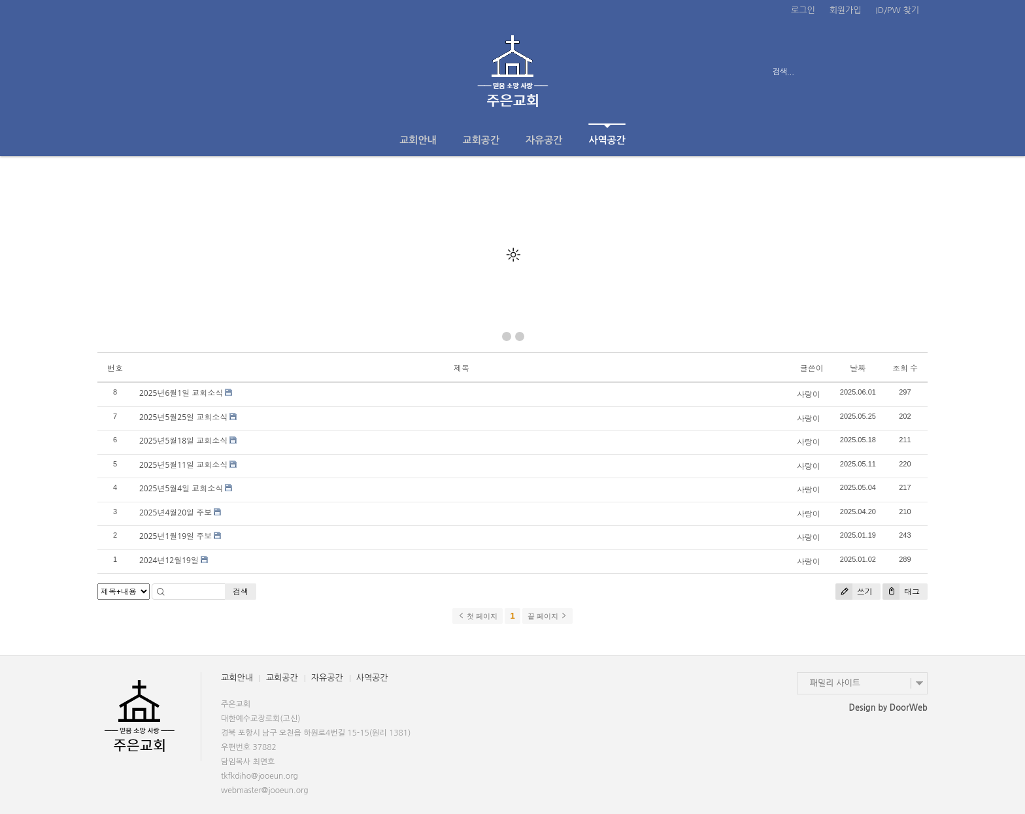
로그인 (803, 10)
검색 (240, 591)
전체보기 (135, 72)
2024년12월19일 (169, 560)
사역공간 (606, 134)
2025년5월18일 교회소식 (183, 440)
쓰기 (854, 591)
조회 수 (905, 368)
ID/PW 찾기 (897, 10)
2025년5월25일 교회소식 (183, 417)
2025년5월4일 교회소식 (181, 488)
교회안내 (417, 140)
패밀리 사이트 (835, 683)
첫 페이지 (477, 616)
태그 (901, 591)
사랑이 (808, 394)
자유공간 (544, 140)
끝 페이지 (547, 616)
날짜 (857, 368)
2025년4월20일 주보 (175, 512)
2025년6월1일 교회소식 (181, 393)
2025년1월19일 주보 (175, 536)
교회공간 (481, 140)
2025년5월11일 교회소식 (183, 464)
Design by (888, 708)
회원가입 (846, 10)
